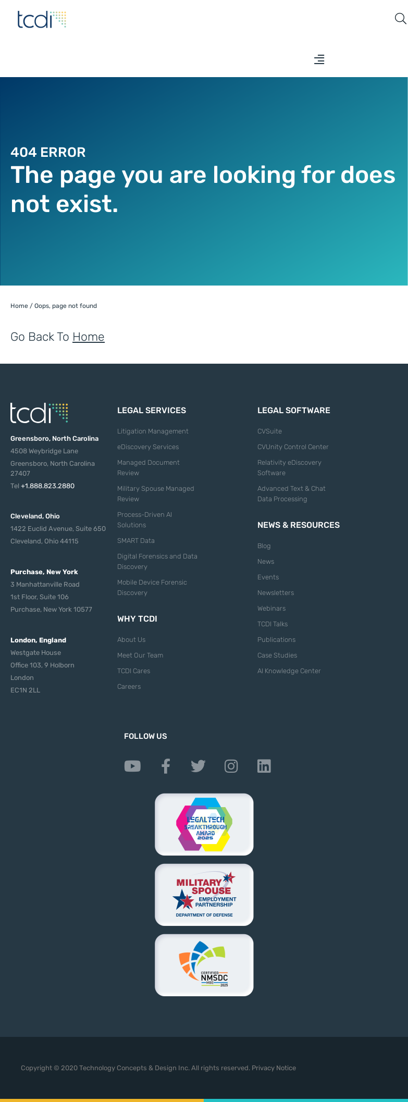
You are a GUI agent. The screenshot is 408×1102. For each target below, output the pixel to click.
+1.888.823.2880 (48, 486)
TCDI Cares (133, 671)
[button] (319, 59)
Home (19, 305)
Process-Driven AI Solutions (144, 520)
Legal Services (151, 410)
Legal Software (293, 410)
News (265, 561)
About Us (131, 639)
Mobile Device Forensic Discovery (152, 587)
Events (268, 577)
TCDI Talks (272, 624)
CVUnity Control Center (293, 447)
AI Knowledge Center (289, 671)
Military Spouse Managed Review (155, 494)
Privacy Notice (274, 1068)
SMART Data (136, 540)
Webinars (271, 608)
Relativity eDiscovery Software (289, 468)
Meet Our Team (140, 655)
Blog (264, 546)
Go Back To (57, 336)
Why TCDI (137, 619)
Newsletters (275, 593)
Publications (276, 639)
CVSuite (269, 431)
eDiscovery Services (148, 447)
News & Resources (298, 525)
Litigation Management (153, 431)
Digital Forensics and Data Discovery (157, 561)
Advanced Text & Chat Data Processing (291, 494)
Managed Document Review (148, 468)
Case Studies (277, 655)
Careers (129, 686)
